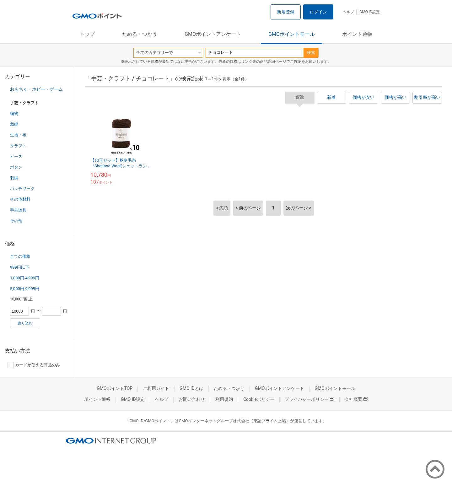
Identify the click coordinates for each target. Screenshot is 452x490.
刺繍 (14, 177)
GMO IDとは (191, 388)
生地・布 (18, 134)
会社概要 (356, 399)
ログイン (318, 11)
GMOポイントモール (291, 34)
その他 (16, 220)
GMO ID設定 (369, 12)
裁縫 (14, 124)
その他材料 (20, 199)
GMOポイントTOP (114, 388)
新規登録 (285, 11)
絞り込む (25, 323)
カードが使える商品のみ (34, 365)
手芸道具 (18, 210)
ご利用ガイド (156, 388)
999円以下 (19, 267)
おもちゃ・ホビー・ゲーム (36, 89)
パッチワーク (22, 188)
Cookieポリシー (258, 399)
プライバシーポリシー (309, 399)
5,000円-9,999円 (24, 288)
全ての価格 (20, 256)
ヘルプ (348, 12)
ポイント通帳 (357, 34)
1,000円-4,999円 (24, 278)
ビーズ (16, 156)
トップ (87, 34)
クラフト (18, 145)
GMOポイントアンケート (213, 34)
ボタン (16, 167)
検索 (311, 52)
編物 (14, 113)
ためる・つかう (139, 34)
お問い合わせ (192, 399)
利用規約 (224, 399)
